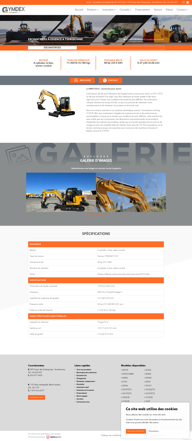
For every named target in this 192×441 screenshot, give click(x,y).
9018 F (148, 386)
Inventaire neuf (82, 387)
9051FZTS (126, 394)
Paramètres (154, 431)
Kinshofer (79, 384)
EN (183, 2)
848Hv (124, 378)
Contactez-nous (36, 397)
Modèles (138, 40)
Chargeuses (80, 378)
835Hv (147, 370)
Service (158, 10)
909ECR (125, 398)
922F (147, 401)
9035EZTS (149, 390)
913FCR (148, 398)
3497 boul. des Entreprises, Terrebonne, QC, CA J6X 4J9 (152, 2)
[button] (76, 80)
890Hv (124, 386)
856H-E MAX (127, 374)
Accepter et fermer (135, 431)
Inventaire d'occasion (84, 390)
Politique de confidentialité (112, 435)
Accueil (79, 10)
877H (124, 382)
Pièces (169, 10)
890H (147, 382)
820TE (124, 370)
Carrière (79, 399)
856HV (147, 378)
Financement (142, 10)
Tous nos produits (83, 370)
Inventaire (109, 9)
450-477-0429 (119, 2)
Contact (182, 9)
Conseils (125, 9)
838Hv (147, 374)
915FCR (125, 401)
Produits (92, 9)
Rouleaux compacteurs (85, 381)
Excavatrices (81, 375)
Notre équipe (81, 396)
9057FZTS (149, 394)
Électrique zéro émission (86, 372)
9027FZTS (126, 390)
